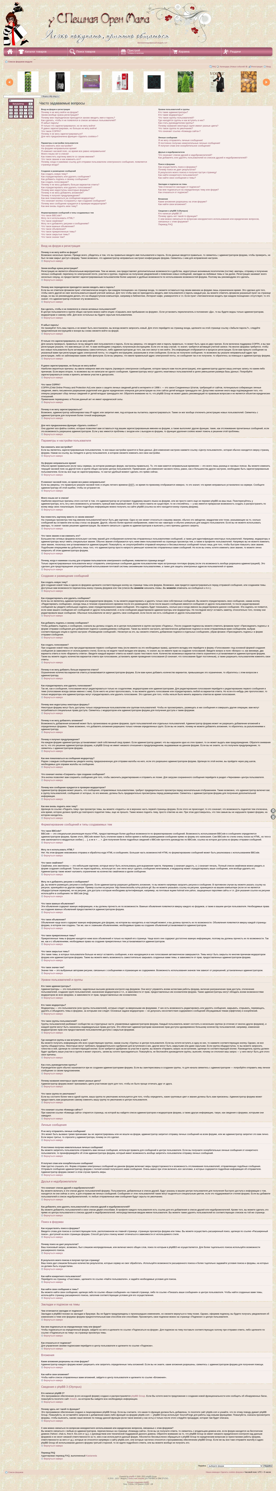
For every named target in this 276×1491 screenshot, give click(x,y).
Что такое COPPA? (51, 131)
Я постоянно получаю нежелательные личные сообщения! (189, 143)
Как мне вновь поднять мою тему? (59, 206)
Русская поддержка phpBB (138, 1482)
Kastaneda (91, 1455)
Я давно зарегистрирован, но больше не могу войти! (69, 128)
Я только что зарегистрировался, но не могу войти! (68, 125)
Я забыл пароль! (50, 123)
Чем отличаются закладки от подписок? (179, 187)
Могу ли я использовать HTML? (57, 218)
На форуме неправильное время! (59, 148)
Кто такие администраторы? (173, 112)
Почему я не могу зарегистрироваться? (62, 133)
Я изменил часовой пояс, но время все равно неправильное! (73, 151)
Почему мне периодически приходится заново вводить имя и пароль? (78, 117)
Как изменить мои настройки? (57, 145)
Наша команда (212, 1472)
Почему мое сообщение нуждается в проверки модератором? (74, 203)
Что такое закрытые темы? (55, 234)
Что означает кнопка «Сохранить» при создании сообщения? (73, 200)
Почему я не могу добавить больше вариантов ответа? (70, 184)
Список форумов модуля (20, 62)
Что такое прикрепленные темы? (58, 231)
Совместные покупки (135, 1478)
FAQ (214, 67)
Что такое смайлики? (52, 221)
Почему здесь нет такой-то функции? (178, 216)
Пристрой (135, 51)
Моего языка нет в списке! (55, 153)
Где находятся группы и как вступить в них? (181, 120)
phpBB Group (138, 1396)
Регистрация (257, 67)
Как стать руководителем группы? (176, 123)
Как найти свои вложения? (172, 204)
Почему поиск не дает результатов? (177, 169)
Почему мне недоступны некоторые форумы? (65, 190)
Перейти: (202, 1466)
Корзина (184, 51)
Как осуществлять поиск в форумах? (177, 167)
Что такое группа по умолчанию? (175, 128)
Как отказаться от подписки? (173, 192)
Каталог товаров (35, 51)
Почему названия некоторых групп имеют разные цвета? (188, 125)
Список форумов (15, 1472)
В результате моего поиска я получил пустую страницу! (187, 172)
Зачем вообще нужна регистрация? (60, 115)
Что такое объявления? (53, 229)
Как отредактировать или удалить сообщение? (66, 176)
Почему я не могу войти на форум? (59, 112)
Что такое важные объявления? (58, 226)
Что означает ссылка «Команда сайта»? (179, 131)
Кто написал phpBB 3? (170, 213)
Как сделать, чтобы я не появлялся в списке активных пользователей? (78, 120)
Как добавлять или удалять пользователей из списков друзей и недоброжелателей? (202, 157)
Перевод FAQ (165, 224)
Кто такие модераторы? (170, 115)
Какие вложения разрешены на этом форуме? (182, 201)
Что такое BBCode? (51, 215)
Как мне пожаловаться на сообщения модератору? (68, 198)
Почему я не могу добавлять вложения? (62, 192)
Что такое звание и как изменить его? (61, 159)
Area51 (73, 1399)
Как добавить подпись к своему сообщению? (65, 179)
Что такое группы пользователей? (176, 117)
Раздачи (235, 51)
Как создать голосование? (55, 182)
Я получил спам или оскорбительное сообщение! (184, 145)
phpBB (131, 1477)
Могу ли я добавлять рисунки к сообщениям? (65, 223)
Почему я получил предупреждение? (60, 195)
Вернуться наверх (53, 261)
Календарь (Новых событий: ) (233, 67)
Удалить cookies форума (232, 1472)
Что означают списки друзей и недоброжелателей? (185, 155)
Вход (268, 67)
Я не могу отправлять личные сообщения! (180, 140)
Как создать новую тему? (54, 174)
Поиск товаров (85, 51)
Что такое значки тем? (53, 237)
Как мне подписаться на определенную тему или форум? (188, 189)
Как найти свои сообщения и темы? (177, 177)
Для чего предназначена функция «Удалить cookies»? (69, 136)
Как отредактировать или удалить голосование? (66, 187)
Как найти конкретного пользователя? (178, 175)
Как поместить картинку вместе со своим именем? (68, 156)
